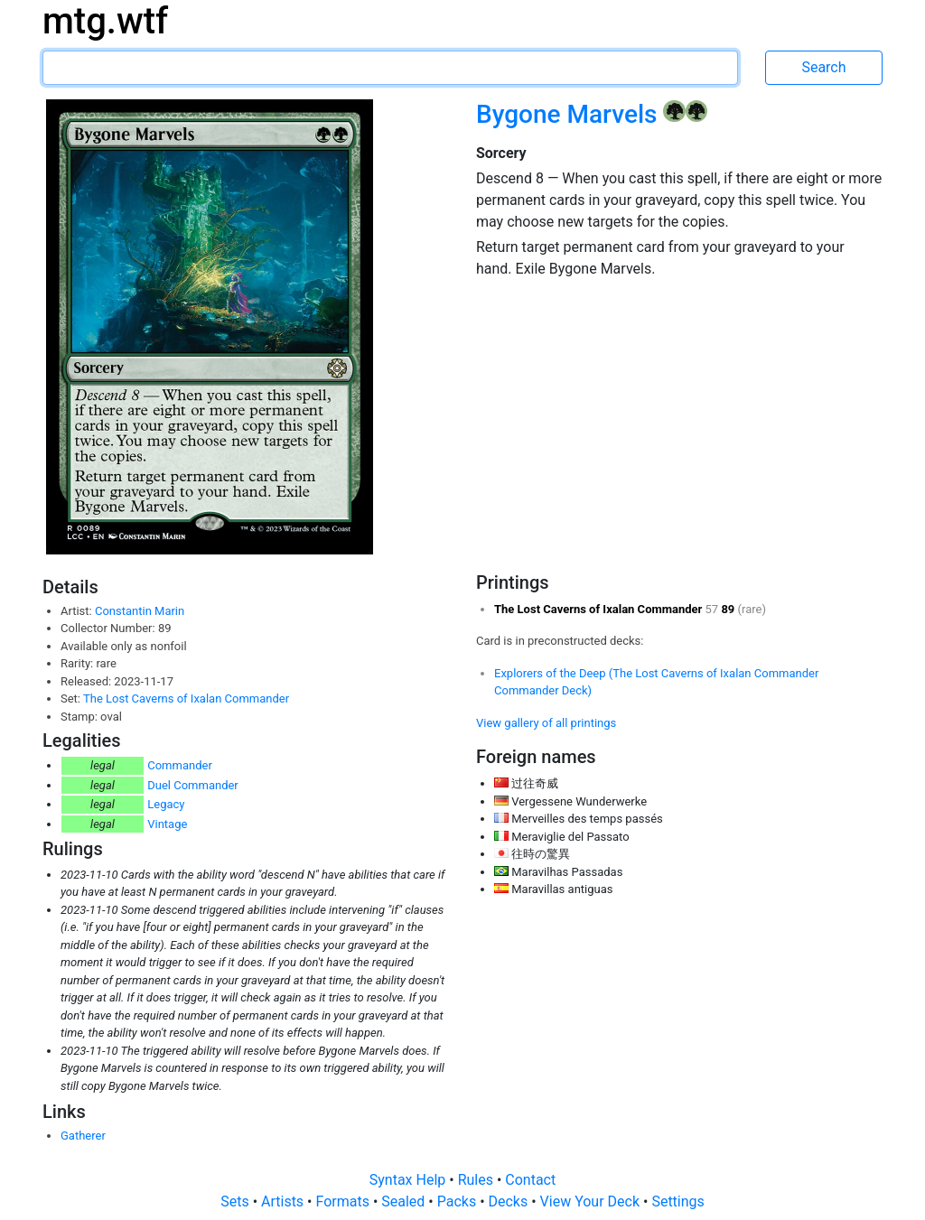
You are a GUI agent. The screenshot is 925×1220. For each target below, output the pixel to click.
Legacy (165, 804)
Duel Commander (192, 785)
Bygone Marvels (569, 114)
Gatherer (83, 1135)
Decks (510, 1201)
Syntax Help (409, 1179)
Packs (458, 1201)
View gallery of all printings (546, 723)
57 (713, 609)
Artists (284, 1201)
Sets (236, 1201)
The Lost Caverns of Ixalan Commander (186, 698)
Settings (677, 1201)
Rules (477, 1179)
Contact (530, 1179)
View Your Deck (591, 1201)
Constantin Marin (139, 611)
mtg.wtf (105, 21)
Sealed (404, 1201)
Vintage (167, 824)
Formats (343, 1201)
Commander (179, 765)
